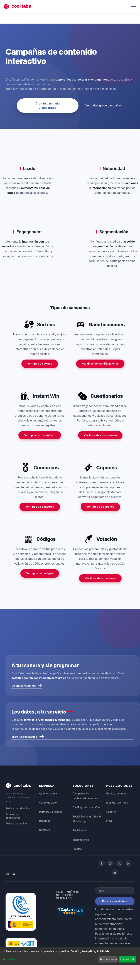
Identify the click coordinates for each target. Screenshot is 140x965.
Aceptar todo (127, 959)
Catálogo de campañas (86, 807)
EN (7, 873)
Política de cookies (17, 823)
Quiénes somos (48, 793)
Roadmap (44, 820)
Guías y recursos (116, 793)
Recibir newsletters (114, 901)
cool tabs (17, 6)
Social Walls (80, 830)
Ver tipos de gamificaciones (100, 363)
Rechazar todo (108, 959)
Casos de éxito (48, 802)
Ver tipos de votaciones (100, 578)
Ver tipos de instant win (39, 435)
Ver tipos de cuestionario (100, 435)
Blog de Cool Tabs (117, 802)
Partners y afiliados (50, 811)
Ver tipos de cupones (100, 506)
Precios (77, 848)
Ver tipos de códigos (39, 573)
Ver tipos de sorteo (39, 363)
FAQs (109, 820)
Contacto (44, 829)
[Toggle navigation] (133, 6)
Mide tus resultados (27, 736)
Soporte (111, 811)
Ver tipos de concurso (39, 506)
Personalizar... (11, 959)
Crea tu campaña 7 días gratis (48, 105)
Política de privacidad (18, 808)
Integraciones (81, 839)
